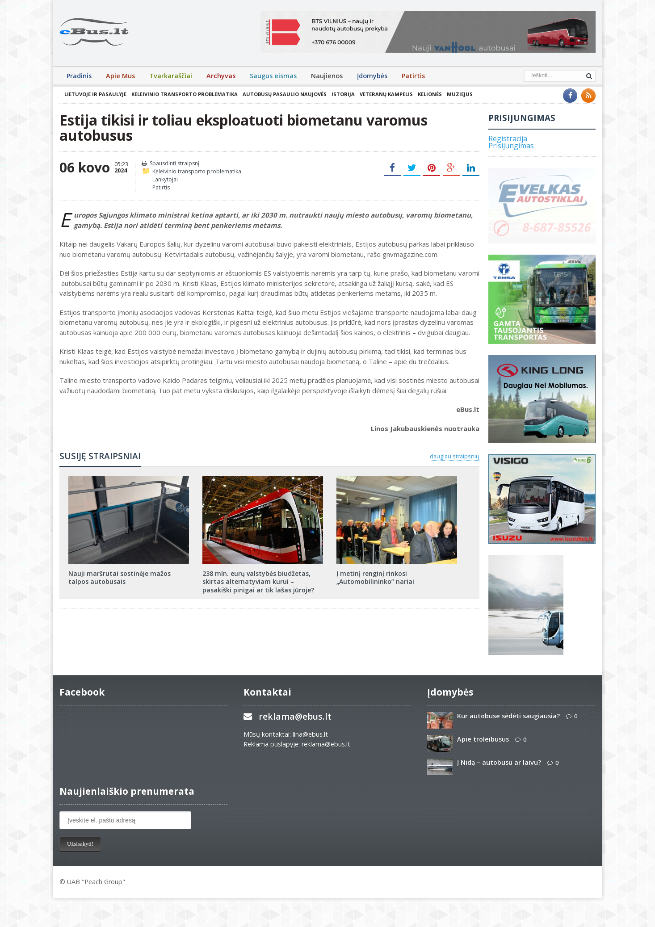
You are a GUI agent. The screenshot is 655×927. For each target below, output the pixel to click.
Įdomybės (372, 75)
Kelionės (430, 94)
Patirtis (413, 75)
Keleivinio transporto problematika (184, 94)
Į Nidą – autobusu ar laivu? (499, 762)
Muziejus (460, 94)
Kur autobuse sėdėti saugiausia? (508, 716)
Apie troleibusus (483, 739)
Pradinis (79, 75)
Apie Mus (120, 75)
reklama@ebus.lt (295, 716)
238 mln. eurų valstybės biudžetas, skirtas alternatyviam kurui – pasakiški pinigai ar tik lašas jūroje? (258, 581)
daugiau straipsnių (454, 456)
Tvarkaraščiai (170, 75)
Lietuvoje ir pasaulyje (95, 94)
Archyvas (220, 75)
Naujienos (327, 75)
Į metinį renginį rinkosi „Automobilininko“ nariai (375, 577)
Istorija (343, 94)
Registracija (507, 138)
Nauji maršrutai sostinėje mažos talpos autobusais (119, 577)
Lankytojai (165, 179)
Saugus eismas (273, 75)
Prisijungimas (511, 146)
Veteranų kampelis (386, 94)
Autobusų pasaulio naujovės (285, 94)
